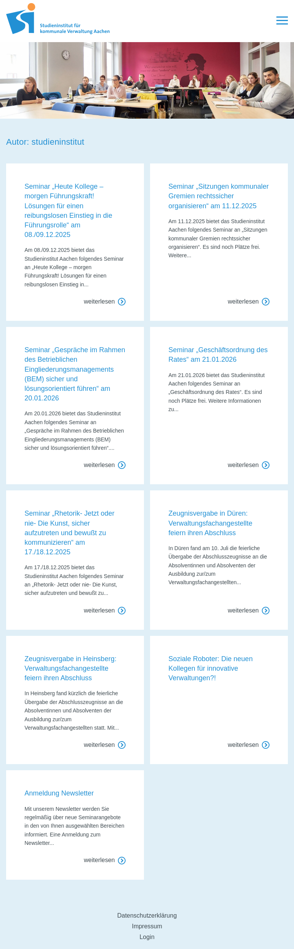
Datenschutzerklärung (147, 915)
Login (146, 937)
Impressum (147, 926)
